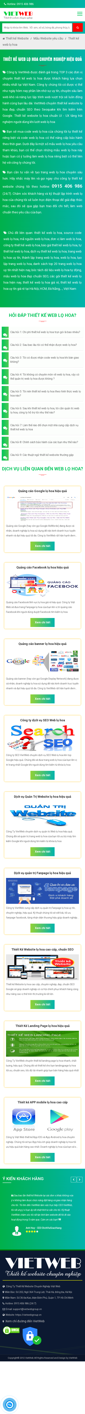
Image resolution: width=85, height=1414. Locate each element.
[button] (42, 332)
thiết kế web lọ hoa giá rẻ (41, 282)
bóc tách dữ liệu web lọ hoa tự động (56, 270)
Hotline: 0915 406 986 (18, 4)
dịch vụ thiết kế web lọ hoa (48, 251)
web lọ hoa (68, 257)
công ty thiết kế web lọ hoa (21, 245)
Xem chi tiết (42, 546)
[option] (42, 1214)
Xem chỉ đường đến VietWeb (25, 1321)
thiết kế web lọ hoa (48, 233)
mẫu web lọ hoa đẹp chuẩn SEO (25, 276)
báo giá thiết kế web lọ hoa (59, 245)
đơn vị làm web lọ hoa (66, 239)
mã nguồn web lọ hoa (35, 239)
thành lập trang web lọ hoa (40, 257)
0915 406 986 (67, 186)
